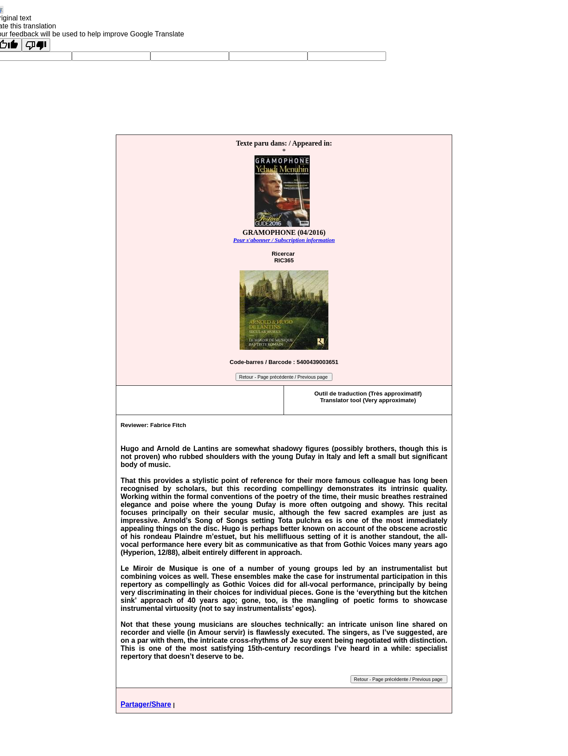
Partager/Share (146, 704)
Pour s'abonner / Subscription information (284, 240)
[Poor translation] (36, 44)
